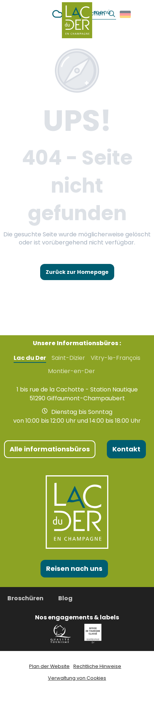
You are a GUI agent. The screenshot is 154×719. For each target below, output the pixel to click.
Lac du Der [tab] (30, 358)
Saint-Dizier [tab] (68, 358)
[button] (126, 14)
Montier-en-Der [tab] (71, 371)
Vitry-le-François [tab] (115, 358)
